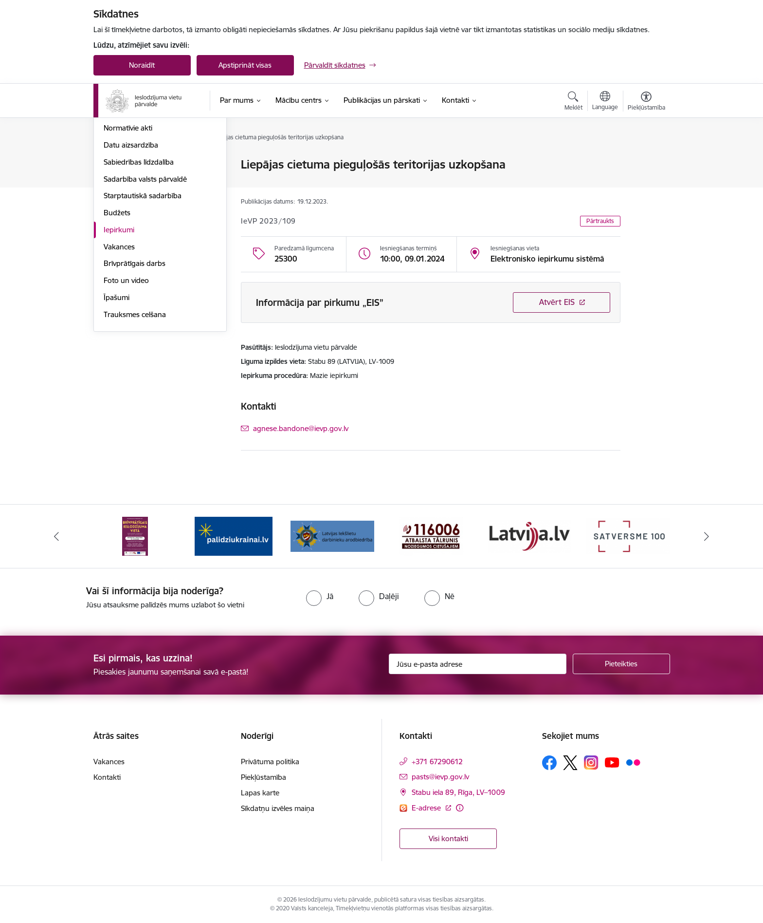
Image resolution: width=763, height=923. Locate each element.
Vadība (115, 165)
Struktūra (119, 182)
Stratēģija (119, 216)
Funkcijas (119, 199)
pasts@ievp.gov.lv (440, 776)
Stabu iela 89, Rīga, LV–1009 (458, 792)
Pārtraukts (600, 221)
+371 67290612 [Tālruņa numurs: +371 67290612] (437, 761)
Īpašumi (116, 402)
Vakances (119, 351)
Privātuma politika (270, 761)
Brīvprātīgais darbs (134, 368)
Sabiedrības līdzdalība (139, 266)
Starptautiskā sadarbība (143, 300)
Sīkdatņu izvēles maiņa (277, 808)
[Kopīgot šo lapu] (646, 185)
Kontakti (107, 777)
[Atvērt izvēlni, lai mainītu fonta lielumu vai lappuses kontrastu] (646, 102)
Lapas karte (260, 792)
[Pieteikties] (621, 664)
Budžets (117, 317)
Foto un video (126, 385)
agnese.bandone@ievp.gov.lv (300, 428)
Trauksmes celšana (135, 419)
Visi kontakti (448, 838)
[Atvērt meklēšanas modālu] (573, 102)
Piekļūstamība (263, 777)
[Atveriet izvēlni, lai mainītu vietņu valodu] (605, 102)
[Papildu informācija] (459, 807)
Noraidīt (142, 65)
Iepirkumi (119, 334)
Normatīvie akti (128, 233)
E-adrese (427, 807)
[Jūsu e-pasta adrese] (477, 664)
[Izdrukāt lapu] (646, 160)
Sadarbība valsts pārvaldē (145, 283)
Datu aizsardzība (131, 249)
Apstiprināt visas (245, 65)
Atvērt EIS (557, 302)
